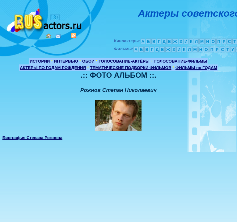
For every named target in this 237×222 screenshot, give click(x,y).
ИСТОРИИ (40, 61)
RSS (73, 35)
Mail (58, 36)
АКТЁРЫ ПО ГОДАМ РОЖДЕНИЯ (53, 67)
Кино (44, 19)
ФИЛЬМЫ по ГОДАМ (196, 67)
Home (48, 36)
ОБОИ (88, 61)
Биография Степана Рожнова (32, 137)
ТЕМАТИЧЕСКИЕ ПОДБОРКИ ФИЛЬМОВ (130, 67)
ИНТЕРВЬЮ (66, 61)
